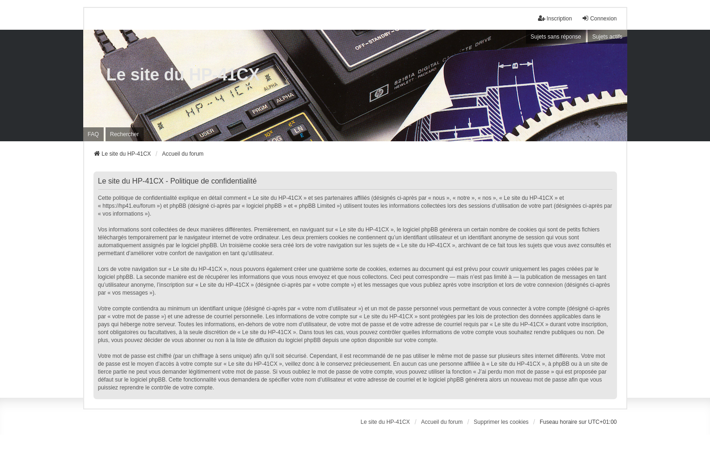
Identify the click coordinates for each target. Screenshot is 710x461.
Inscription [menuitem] (555, 18)
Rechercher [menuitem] (124, 134)
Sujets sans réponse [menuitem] (556, 36)
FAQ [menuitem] (93, 134)
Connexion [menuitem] (599, 18)
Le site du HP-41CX (183, 74)
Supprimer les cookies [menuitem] (501, 422)
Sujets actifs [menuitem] (607, 36)
